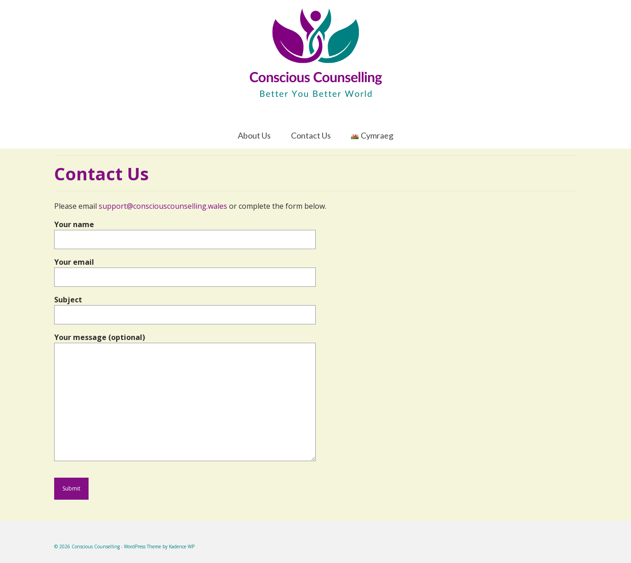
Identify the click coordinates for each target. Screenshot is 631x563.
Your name (185, 232)
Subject (185, 307)
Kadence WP (182, 546)
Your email (185, 269)
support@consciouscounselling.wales (163, 206)
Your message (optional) (185, 342)
